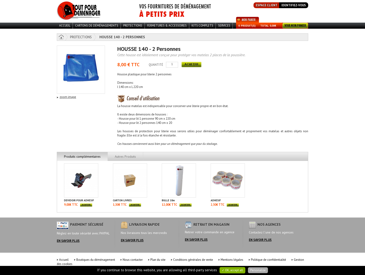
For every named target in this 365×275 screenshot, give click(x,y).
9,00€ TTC (71, 205)
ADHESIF (216, 200)
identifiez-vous (293, 5)
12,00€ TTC (169, 205)
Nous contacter (133, 260)
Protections (132, 26)
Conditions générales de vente (193, 260)
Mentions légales (232, 260)
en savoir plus (68, 241)
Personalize (258, 270)
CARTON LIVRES (122, 200)
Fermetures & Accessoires (167, 26)
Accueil (64, 260)
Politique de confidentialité (268, 260)
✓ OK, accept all (232, 270)
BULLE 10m (168, 200)
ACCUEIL (64, 26)
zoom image (68, 97)
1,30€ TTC (120, 205)
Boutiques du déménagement (95, 260)
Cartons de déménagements (96, 26)
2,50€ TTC (217, 205)
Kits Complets (202, 26)
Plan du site (158, 260)
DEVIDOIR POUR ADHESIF (79, 200)
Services (224, 26)
